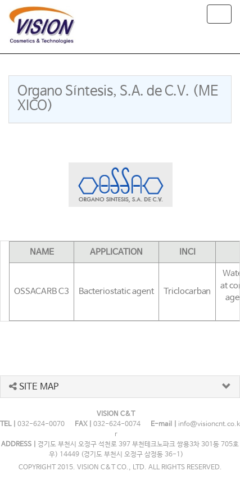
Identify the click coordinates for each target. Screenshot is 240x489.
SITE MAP (33, 387)
